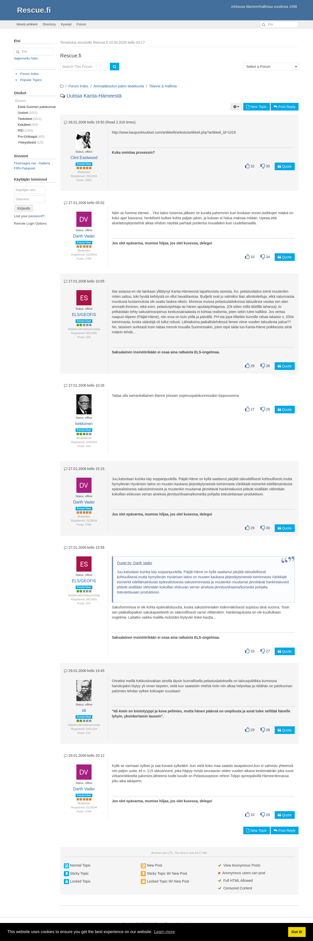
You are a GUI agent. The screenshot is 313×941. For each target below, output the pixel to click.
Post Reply (284, 107)
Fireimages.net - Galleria (32, 163)
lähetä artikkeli (27, 24)
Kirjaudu (23, 208)
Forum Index (78, 86)
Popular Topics (31, 80)
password (35, 216)
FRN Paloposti (24, 168)
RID (25, 130)
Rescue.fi (34, 10)
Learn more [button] (164, 932)
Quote (285, 166)
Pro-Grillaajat (31, 136)
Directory (49, 24)
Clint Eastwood (84, 157)
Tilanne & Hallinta (163, 86)
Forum (81, 24)
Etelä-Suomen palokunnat (37, 107)
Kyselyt (66, 24)
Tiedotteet (30, 119)
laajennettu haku (26, 58)
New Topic (256, 107)
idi (84, 710)
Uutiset (27, 113)
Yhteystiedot (30, 142)
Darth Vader (84, 236)
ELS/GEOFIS (84, 314)
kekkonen (84, 423)
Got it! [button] (296, 932)
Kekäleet (28, 125)
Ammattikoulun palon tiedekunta (118, 86)
